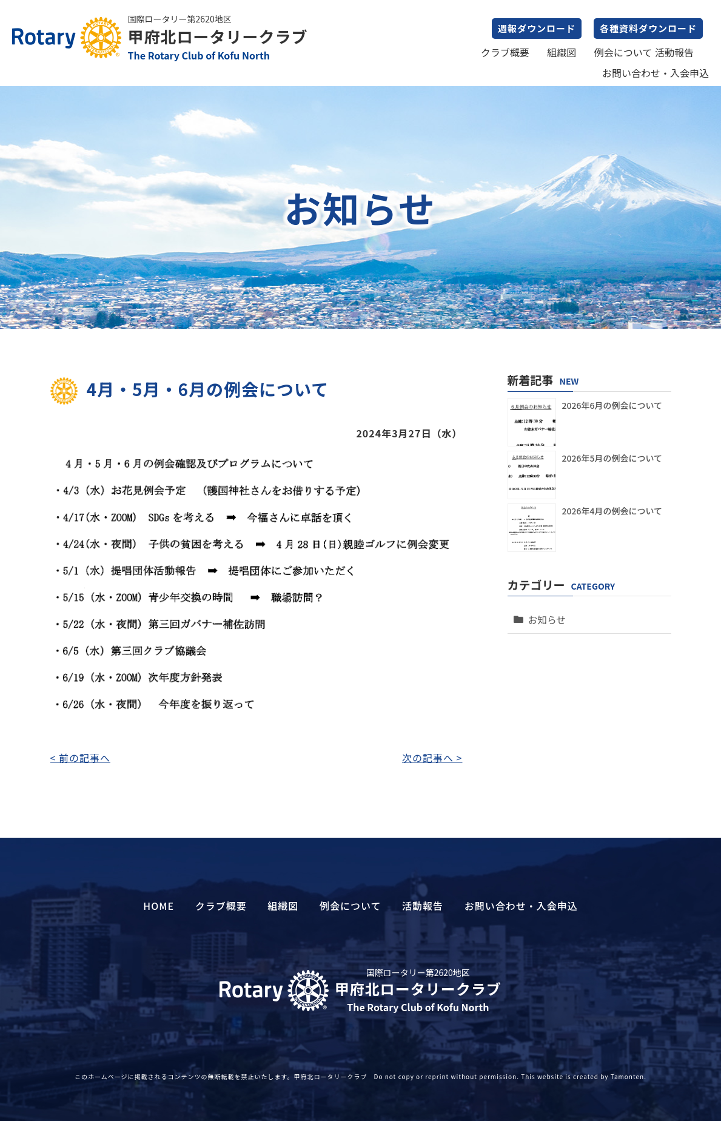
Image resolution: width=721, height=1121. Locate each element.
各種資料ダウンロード (648, 28)
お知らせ (545, 615)
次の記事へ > (432, 757)
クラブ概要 (505, 52)
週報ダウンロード (536, 28)
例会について (623, 52)
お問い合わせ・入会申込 (655, 73)
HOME (158, 905)
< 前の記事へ (80, 757)
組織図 (561, 52)
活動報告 (674, 52)
